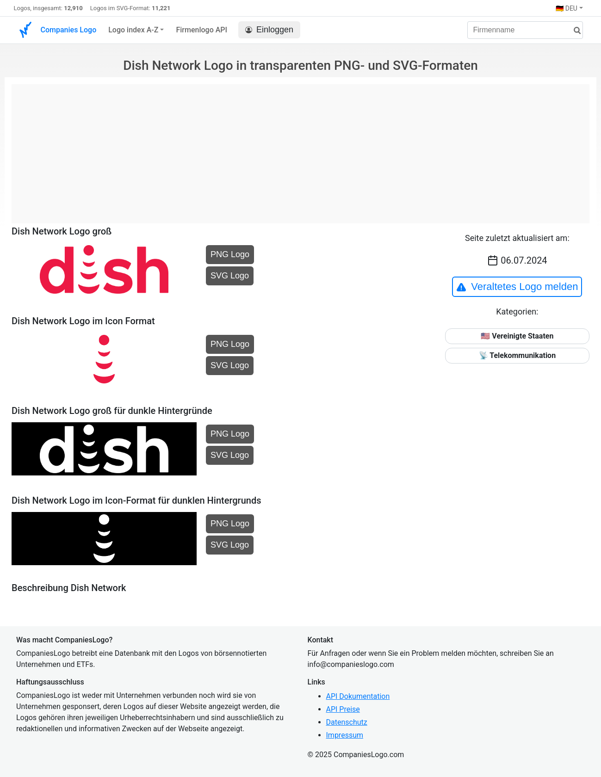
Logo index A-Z (133, 29)
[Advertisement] (300, 149)
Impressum (345, 735)
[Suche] (574, 31)
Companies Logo (69, 29)
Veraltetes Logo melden (517, 287)
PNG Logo (230, 254)
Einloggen (269, 30)
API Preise (343, 709)
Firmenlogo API (201, 29)
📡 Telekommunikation (517, 355)
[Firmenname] (525, 30)
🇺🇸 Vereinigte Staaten (517, 336)
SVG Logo (230, 275)
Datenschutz (346, 722)
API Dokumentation (358, 696)
